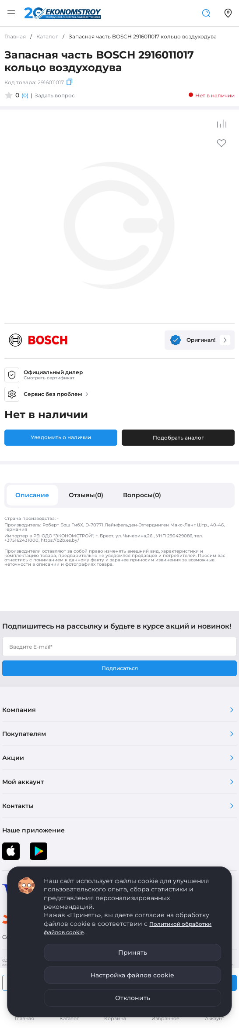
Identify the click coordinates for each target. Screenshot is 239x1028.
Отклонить (132, 998)
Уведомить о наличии (61, 437)
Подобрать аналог (178, 437)
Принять (132, 952)
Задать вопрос (55, 95)
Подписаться (120, 668)
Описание (32, 495)
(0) (24, 95)
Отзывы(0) (86, 495)
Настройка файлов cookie (132, 975)
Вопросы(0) (142, 495)
